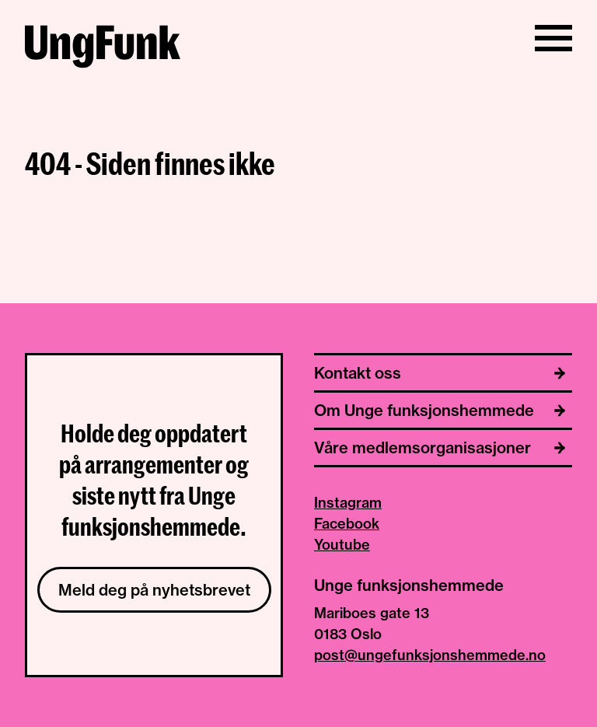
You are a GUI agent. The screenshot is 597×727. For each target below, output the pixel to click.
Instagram (348, 503)
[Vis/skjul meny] (553, 38)
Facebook (346, 524)
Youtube (342, 545)
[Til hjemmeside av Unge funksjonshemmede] (102, 49)
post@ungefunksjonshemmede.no (430, 655)
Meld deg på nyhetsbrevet (154, 589)
